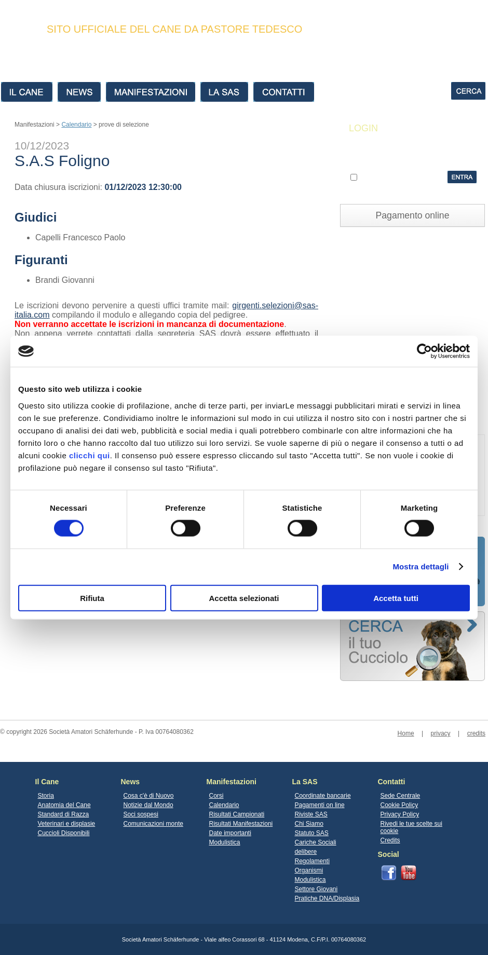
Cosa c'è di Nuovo (149, 795)
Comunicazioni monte (153, 823)
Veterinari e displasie (67, 823)
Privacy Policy (400, 814)
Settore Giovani (316, 889)
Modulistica (224, 842)
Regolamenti (312, 861)
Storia (46, 795)
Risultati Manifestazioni (241, 823)
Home (406, 733)
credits (476, 733)
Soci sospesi (141, 814)
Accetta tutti (395, 597)
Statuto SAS (312, 833)
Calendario (76, 124)
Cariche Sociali (315, 842)
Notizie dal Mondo (148, 805)
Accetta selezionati (244, 597)
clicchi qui (89, 455)
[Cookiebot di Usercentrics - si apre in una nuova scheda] (424, 351)
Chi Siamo (309, 823)
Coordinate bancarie (323, 795)
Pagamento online (413, 215)
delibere (306, 851)
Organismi (309, 870)
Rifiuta (92, 597)
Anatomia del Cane (64, 805)
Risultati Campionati (237, 814)
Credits (390, 840)
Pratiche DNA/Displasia (327, 898)
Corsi (216, 795)
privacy (441, 733)
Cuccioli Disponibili (64, 833)
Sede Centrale (401, 795)
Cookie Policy (399, 805)
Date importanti (230, 833)
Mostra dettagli (420, 566)
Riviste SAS (311, 814)
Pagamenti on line (320, 805)
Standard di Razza (63, 814)
